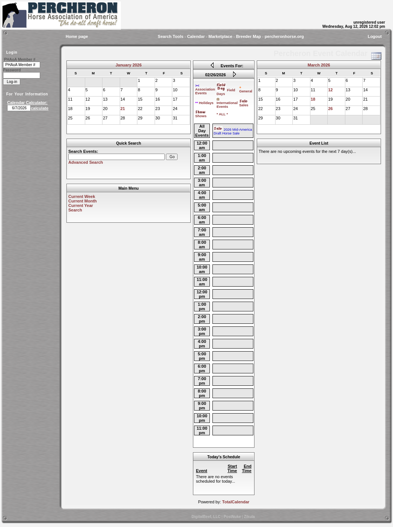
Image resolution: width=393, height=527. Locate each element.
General (245, 89)
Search (75, 210)
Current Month (82, 201)
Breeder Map (248, 36)
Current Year (80, 205)
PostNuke (232, 517)
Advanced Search (85, 162)
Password (12, 70)
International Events (227, 103)
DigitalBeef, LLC (205, 517)
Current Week (81, 196)
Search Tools (170, 36)
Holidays (204, 103)
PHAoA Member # (20, 59)
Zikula (249, 517)
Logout (375, 36)
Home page (77, 36)
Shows (200, 114)
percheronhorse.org (284, 36)
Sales (243, 103)
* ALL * (222, 114)
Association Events (205, 89)
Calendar (196, 36)
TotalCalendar (236, 502)
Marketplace (220, 36)
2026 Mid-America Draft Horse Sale (233, 131)
